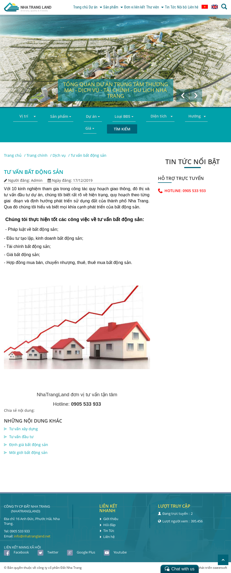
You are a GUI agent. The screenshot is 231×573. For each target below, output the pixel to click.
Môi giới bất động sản (28, 452)
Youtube (115, 552)
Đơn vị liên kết (128, 7)
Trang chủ (69, 7)
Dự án (86, 7)
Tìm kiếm (122, 128)
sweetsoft (220, 567)
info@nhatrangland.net (32, 535)
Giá (89, 128)
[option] (115, 61)
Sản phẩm (104, 7)
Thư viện (150, 7)
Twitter (48, 552)
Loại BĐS (124, 116)
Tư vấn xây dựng (23, 428)
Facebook (16, 552)
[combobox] (25, 116)
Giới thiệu (108, 518)
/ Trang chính (36, 155)
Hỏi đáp (107, 524)
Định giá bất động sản (28, 444)
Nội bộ (180, 7)
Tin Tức (167, 7)
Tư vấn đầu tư (21, 436)
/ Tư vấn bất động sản (87, 155)
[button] (182, 95)
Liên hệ (192, 7)
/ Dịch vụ (58, 155)
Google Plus (81, 552)
